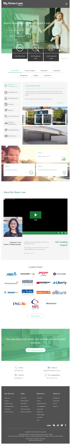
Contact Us (55, 406)
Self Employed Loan (11, 98)
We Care (55, 403)
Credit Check (24, 403)
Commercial (56, 70)
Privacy (31, 438)
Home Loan (7, 398)
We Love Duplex (31, 110)
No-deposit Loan (10, 136)
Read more (63, 58)
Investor (38, 400)
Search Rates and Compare (14, 30)
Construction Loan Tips (34, 130)
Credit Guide (42, 438)
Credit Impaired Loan (12, 130)
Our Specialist (15, 70)
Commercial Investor (41, 403)
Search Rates (23, 398)
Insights (35, 75)
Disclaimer (36, 438)
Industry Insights (40, 414)
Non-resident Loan (11, 92)
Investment (44, 70)
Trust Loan (9, 104)
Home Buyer (40, 398)
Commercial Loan (9, 403)
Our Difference (56, 398)
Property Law (40, 412)
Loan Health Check (32, 86)
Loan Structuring (24, 406)
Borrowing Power (25, 400)
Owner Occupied (30, 70)
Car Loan (7, 400)
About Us (56, 394)
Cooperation (47, 75)
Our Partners (7, 409)
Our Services (9, 394)
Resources (40, 394)
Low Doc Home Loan (12, 116)
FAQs (38, 420)
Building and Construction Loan (11, 85)
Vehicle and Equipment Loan (10, 123)
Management (24, 75)
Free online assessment (35, 350)
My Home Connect (9, 412)
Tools (23, 394)
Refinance (9, 110)
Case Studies (40, 417)
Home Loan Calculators (26, 412)
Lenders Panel (56, 400)
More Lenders (35, 316)
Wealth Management (9, 406)
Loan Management (41, 406)
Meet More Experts (28, 253)
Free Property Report (25, 409)
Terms (27, 438)
